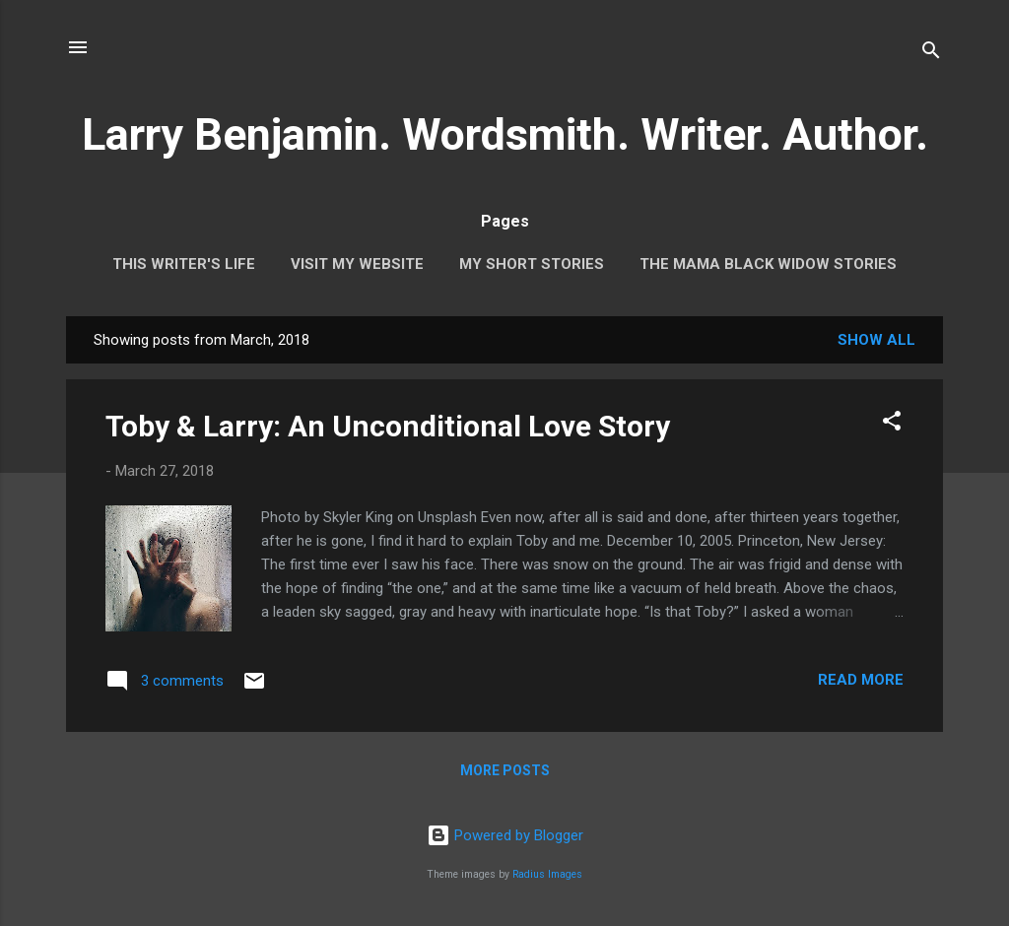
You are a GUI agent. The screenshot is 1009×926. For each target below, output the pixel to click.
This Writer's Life (183, 264)
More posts (505, 770)
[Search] (931, 54)
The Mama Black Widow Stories (768, 264)
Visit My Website (357, 264)
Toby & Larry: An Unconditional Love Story (387, 426)
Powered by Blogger (505, 835)
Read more (861, 680)
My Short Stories (531, 264)
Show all (876, 340)
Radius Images (547, 874)
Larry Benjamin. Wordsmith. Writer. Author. (505, 134)
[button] (892, 424)
